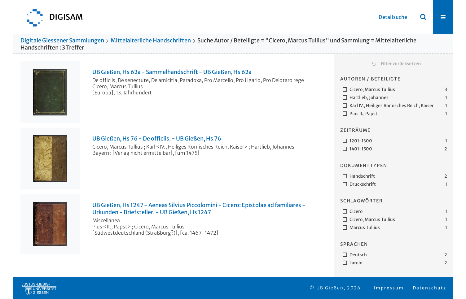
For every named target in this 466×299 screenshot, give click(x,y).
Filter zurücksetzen (401, 64)
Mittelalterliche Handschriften (151, 40)
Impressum (389, 288)
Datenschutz (429, 288)
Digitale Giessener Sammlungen (62, 40)
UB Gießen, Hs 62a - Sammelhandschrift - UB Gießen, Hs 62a (172, 72)
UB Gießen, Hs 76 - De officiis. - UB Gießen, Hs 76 (156, 138)
